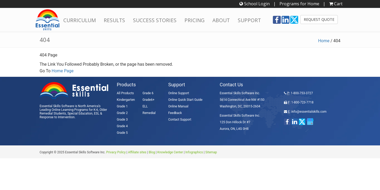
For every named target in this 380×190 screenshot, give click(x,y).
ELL (145, 106)
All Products (125, 93)
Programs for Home (299, 4)
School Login (254, 4)
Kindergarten (126, 100)
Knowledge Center (170, 152)
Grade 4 (122, 126)
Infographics (194, 152)
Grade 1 (122, 106)
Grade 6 (147, 93)
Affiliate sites (137, 152)
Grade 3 (122, 119)
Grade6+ (148, 100)
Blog (152, 152)
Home (323, 40)
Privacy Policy (116, 152)
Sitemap (211, 152)
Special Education (80, 113)
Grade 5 (122, 133)
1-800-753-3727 (302, 93)
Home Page (63, 70)
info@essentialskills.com (308, 111)
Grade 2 (122, 113)
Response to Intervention (57, 117)
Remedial (149, 113)
